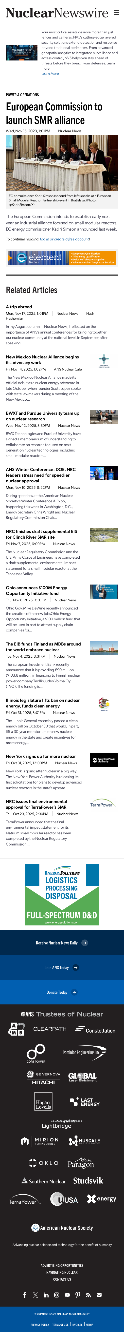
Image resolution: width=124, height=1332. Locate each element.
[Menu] (115, 13)
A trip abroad (19, 306)
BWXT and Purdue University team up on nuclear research (42, 415)
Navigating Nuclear (62, 1272)
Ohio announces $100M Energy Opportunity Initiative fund (36, 590)
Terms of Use (60, 1324)
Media (89, 1324)
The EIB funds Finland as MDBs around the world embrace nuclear (43, 646)
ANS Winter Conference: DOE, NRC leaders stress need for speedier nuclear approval (41, 474)
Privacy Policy (40, 1324)
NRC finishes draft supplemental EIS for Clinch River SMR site (41, 534)
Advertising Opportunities (62, 1265)
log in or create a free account (64, 238)
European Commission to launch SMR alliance (54, 112)
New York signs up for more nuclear (41, 756)
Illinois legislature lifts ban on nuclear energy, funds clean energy (43, 702)
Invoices (77, 1324)
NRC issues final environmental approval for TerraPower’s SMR (36, 804)
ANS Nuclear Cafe (68, 369)
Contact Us (62, 1279)
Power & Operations (22, 94)
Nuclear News (69, 130)
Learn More (50, 73)
